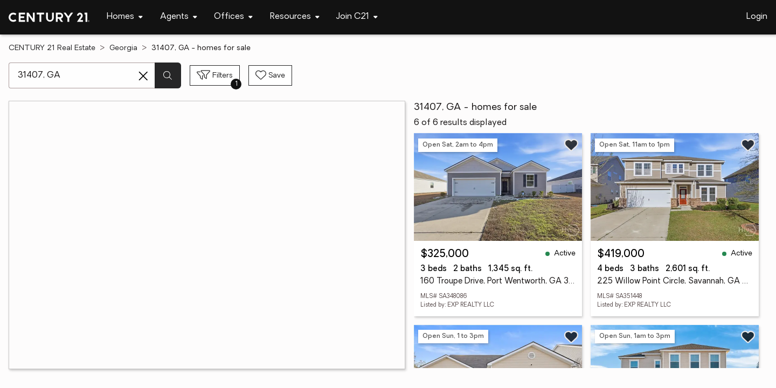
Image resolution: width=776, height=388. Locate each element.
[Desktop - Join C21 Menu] (357, 17)
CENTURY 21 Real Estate (52, 48)
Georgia (123, 48)
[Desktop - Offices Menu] (233, 17)
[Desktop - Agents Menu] (178, 17)
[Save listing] (571, 144)
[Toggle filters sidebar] (215, 75)
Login (756, 16)
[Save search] (270, 75)
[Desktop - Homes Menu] (125, 17)
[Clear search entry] (143, 76)
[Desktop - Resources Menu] (295, 17)
